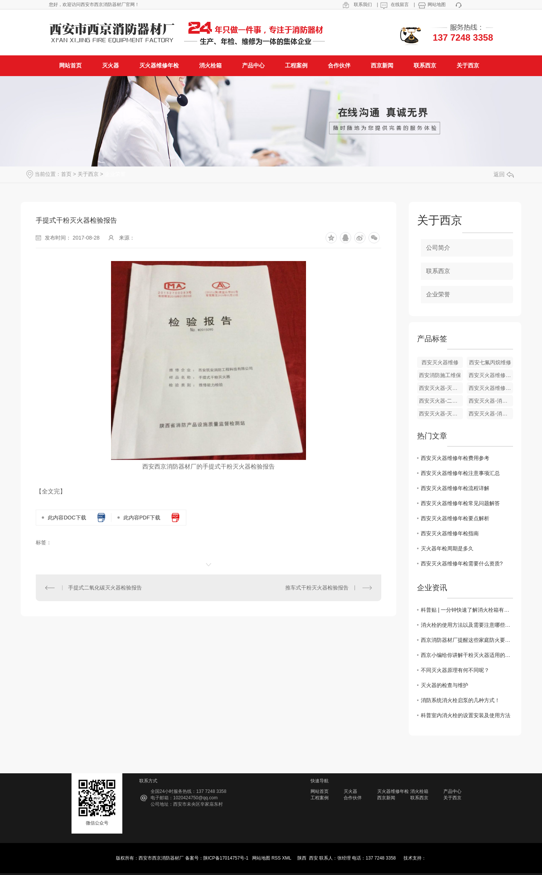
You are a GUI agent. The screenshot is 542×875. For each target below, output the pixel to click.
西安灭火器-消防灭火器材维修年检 (491, 414)
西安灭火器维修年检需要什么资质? (462, 563)
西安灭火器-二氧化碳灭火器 (441, 401)
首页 (66, 174)
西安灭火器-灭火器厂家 (441, 414)
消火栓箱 (419, 791)
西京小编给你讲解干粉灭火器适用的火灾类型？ (467, 655)
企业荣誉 (115, 174)
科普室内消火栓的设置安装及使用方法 (465, 715)
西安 (313, 858)
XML (287, 858)
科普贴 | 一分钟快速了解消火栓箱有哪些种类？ (467, 610)
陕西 (301, 858)
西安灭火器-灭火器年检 (441, 388)
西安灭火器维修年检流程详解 (455, 488)
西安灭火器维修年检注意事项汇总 (460, 473)
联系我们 (363, 4)
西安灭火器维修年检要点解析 (455, 518)
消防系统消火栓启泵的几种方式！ (460, 700)
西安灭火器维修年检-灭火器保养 (491, 375)
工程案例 (320, 797)
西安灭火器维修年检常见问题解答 (460, 503)
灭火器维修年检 (393, 791)
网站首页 (320, 791)
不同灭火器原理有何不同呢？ (455, 670)
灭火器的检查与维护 (444, 685)
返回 (503, 174)
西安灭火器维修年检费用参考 (455, 458)
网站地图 (437, 4)
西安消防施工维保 (440, 375)
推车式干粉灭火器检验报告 (317, 588)
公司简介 (438, 247)
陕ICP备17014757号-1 (225, 858)
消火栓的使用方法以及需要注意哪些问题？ (467, 625)
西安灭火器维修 (440, 362)
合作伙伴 (353, 797)
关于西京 (88, 174)
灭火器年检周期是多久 (447, 548)
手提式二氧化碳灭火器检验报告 (105, 588)
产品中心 (452, 791)
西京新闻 (386, 797)
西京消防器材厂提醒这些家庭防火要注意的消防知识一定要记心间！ (467, 640)
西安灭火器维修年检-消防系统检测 (491, 388)
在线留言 (400, 4)
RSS (276, 858)
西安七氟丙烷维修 (490, 362)
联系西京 (438, 271)
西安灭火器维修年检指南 (450, 533)
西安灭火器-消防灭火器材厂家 (491, 401)
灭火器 (350, 791)
